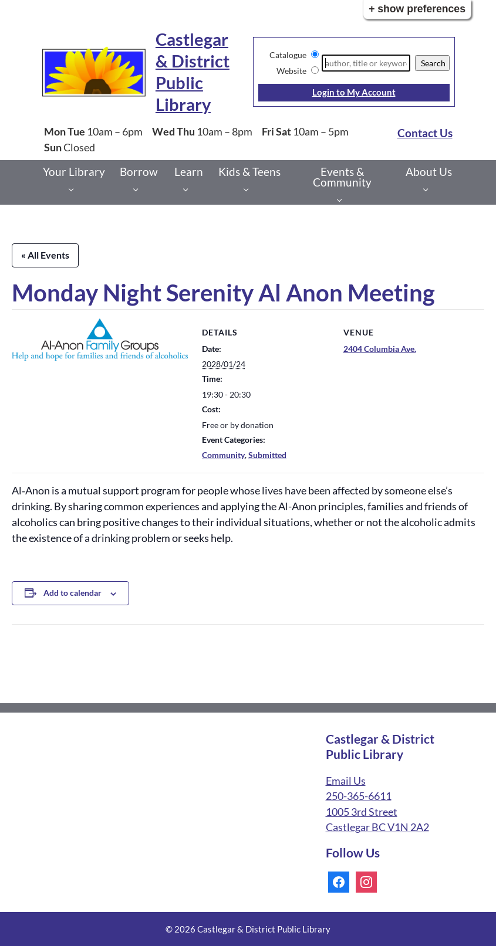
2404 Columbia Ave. (379, 349)
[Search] (366, 63)
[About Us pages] (429, 189)
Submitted (267, 455)
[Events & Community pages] (342, 200)
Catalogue (287, 55)
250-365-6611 (359, 796)
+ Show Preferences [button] (417, 9)
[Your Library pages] (74, 189)
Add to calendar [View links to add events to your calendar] (72, 593)
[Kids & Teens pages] (249, 189)
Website (291, 71)
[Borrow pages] (139, 189)
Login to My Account (354, 92)
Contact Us (425, 133)
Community (223, 455)
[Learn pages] (189, 189)
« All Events (45, 254)
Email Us (346, 781)
